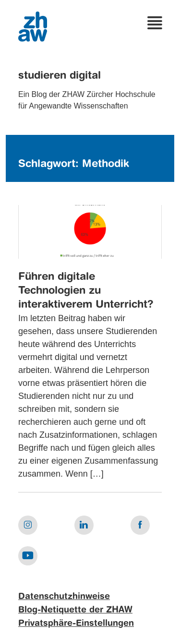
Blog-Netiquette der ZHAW (75, 610)
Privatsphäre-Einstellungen (76, 623)
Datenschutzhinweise (64, 596)
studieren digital (59, 76)
